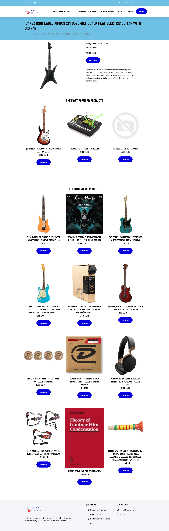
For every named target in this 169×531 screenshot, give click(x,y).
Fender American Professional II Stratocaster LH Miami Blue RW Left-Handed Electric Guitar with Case (43, 309)
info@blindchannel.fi (136, 3)
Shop (141, 11)
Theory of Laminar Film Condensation (84, 471)
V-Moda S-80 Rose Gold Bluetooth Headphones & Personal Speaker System (125, 381)
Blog (120, 11)
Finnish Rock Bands (62, 11)
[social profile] (35, 3)
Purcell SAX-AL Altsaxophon (125, 148)
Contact (130, 11)
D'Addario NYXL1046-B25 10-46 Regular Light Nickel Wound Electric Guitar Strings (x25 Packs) (84, 309)
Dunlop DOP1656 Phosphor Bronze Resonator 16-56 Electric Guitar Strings (84, 381)
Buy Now (93, 60)
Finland (124, 3)
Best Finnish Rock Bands (85, 11)
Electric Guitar (102, 43)
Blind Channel (108, 11)
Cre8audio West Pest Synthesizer (84, 148)
